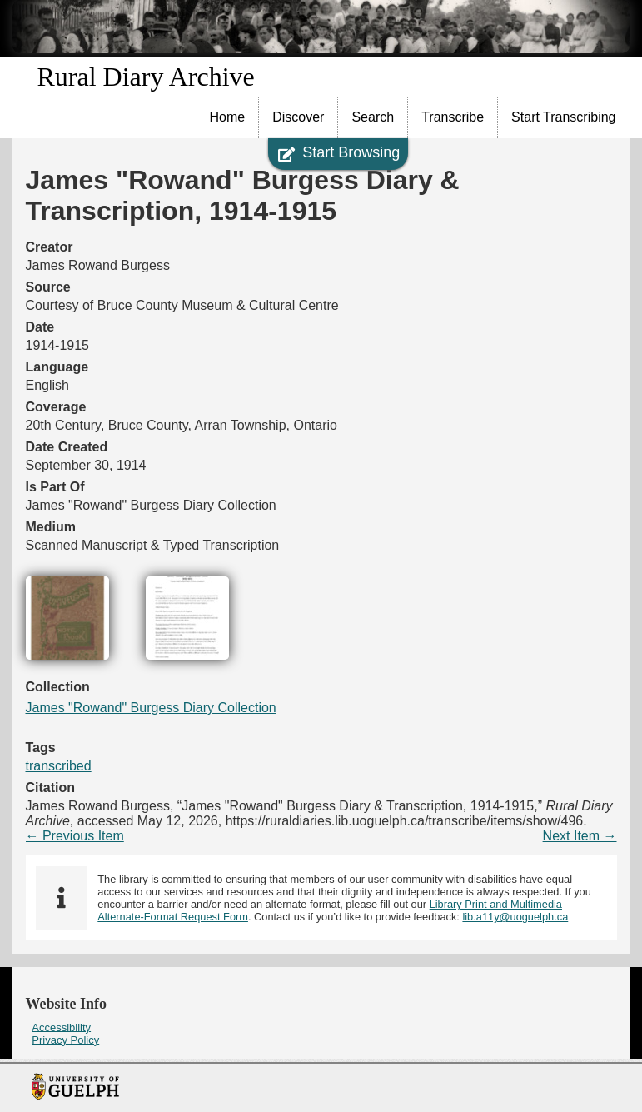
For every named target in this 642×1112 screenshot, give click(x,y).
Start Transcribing (563, 117)
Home (228, 117)
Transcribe (452, 117)
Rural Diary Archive (146, 77)
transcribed (59, 766)
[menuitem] (228, 117)
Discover (298, 117)
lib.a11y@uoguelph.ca (515, 916)
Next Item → (580, 836)
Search (372, 117)
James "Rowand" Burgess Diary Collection (151, 708)
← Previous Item (75, 836)
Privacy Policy (65, 1039)
